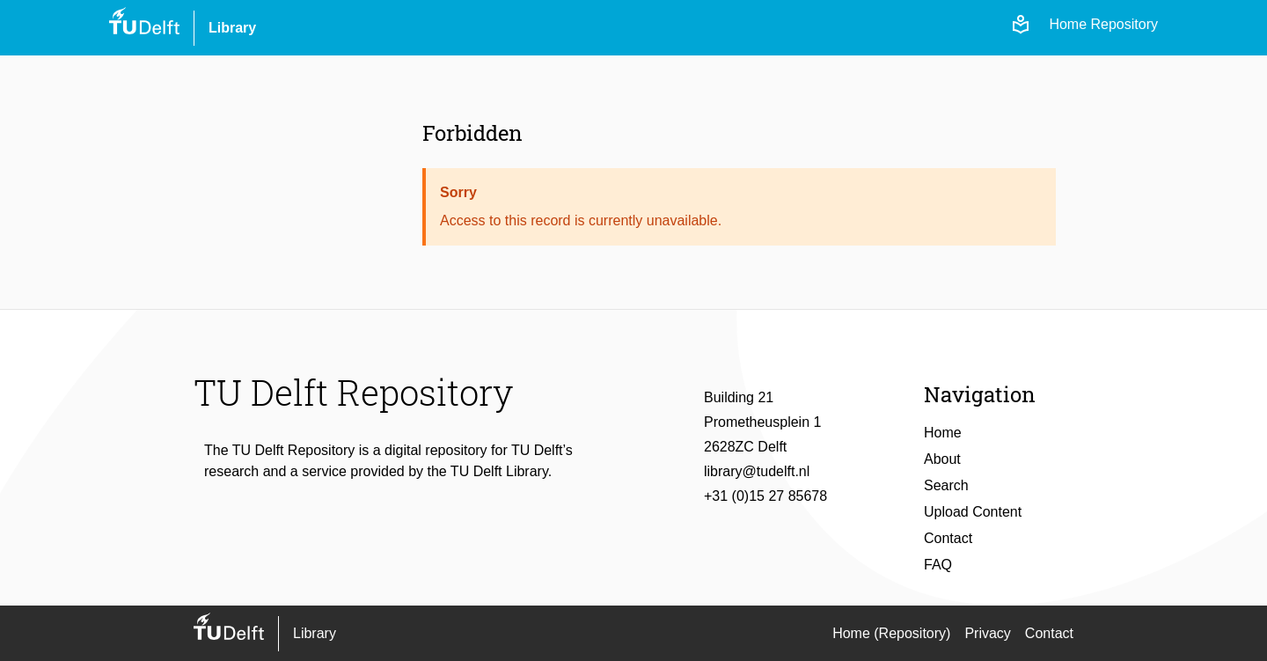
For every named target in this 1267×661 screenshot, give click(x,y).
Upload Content (973, 511)
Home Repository (1103, 24)
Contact (948, 538)
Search (946, 485)
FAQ (938, 564)
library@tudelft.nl (756, 471)
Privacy (987, 633)
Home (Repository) (891, 633)
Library (232, 27)
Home (943, 432)
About (942, 459)
